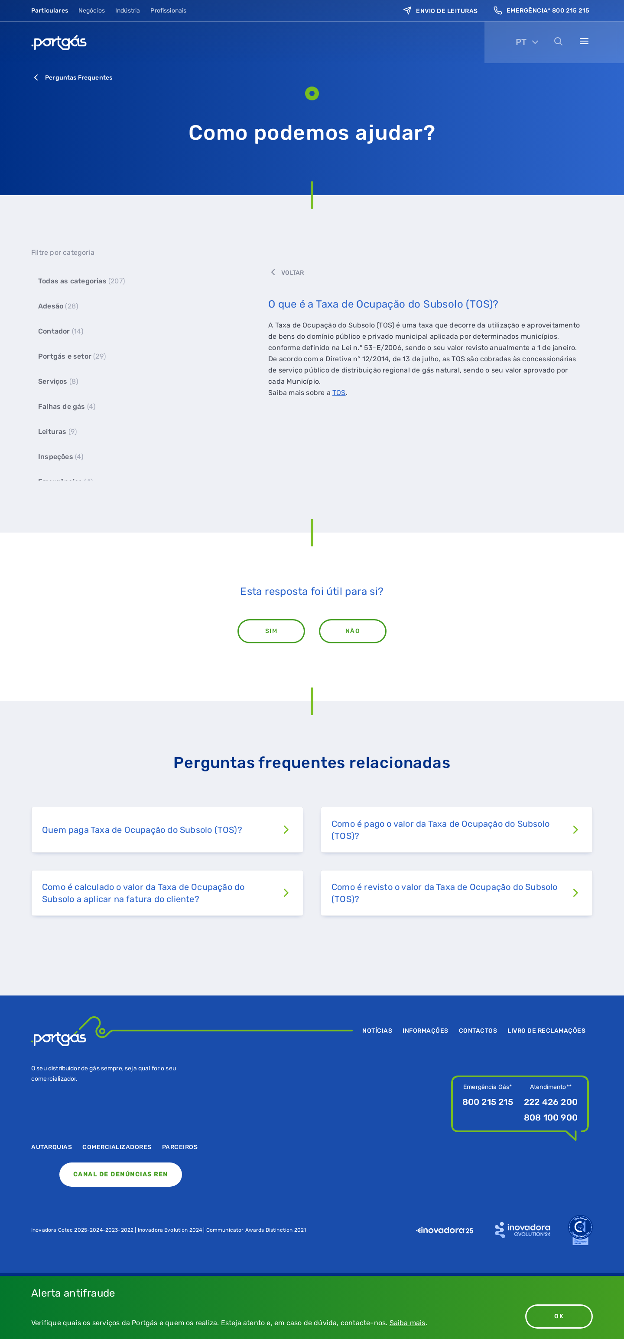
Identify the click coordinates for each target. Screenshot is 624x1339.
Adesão (58, 306)
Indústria (127, 9)
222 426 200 (551, 1102)
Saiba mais (408, 1323)
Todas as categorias (81, 281)
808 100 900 (551, 1117)
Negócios (91, 9)
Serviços (58, 381)
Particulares (49, 9)
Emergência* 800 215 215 (542, 9)
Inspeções (61, 457)
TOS (339, 393)
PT (521, 33)
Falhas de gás (66, 406)
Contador (61, 331)
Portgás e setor (72, 356)
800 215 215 (487, 1102)
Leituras (57, 431)
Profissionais (168, 9)
